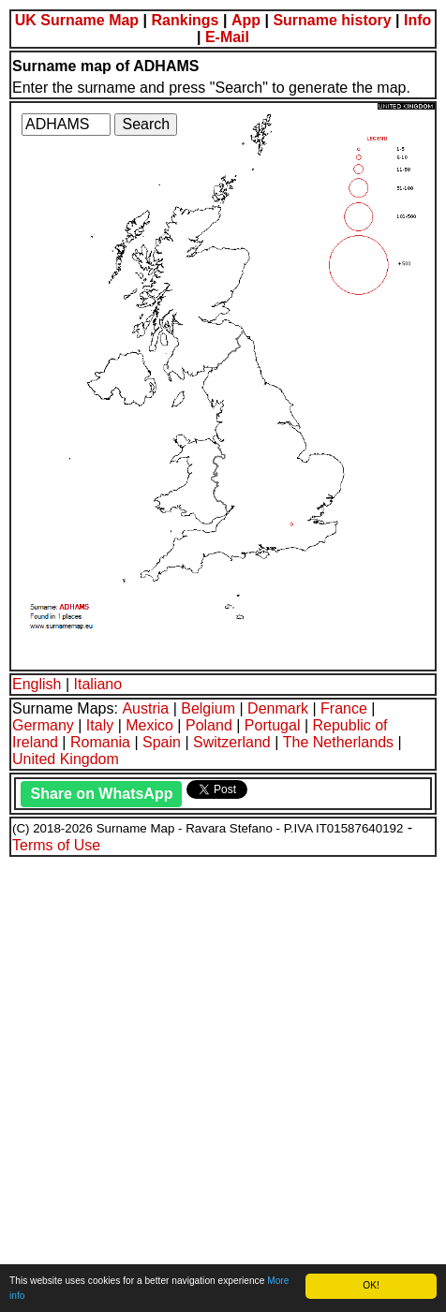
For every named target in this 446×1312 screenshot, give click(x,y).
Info (417, 20)
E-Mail (227, 37)
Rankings (185, 20)
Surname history (332, 20)
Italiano (98, 684)
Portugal (273, 725)
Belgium (208, 708)
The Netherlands (338, 742)
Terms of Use (56, 845)
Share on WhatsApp (101, 794)
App (245, 20)
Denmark (277, 708)
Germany (43, 725)
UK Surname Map (77, 20)
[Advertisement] (223, 1082)
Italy (99, 725)
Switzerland (232, 742)
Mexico (149, 725)
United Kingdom (65, 759)
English (36, 684)
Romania (100, 742)
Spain (161, 742)
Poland (209, 725)
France (343, 708)
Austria (145, 708)
